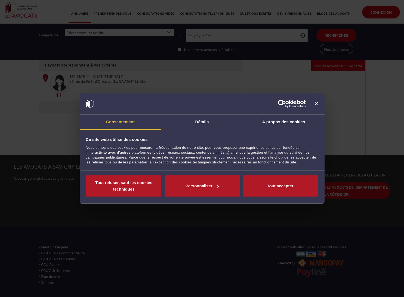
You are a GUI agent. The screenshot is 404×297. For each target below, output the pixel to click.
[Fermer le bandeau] (316, 104)
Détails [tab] (202, 121)
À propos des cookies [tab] (283, 121)
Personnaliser (202, 186)
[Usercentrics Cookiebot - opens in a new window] (282, 104)
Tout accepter (280, 186)
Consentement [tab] (120, 121)
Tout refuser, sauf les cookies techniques (123, 185)
